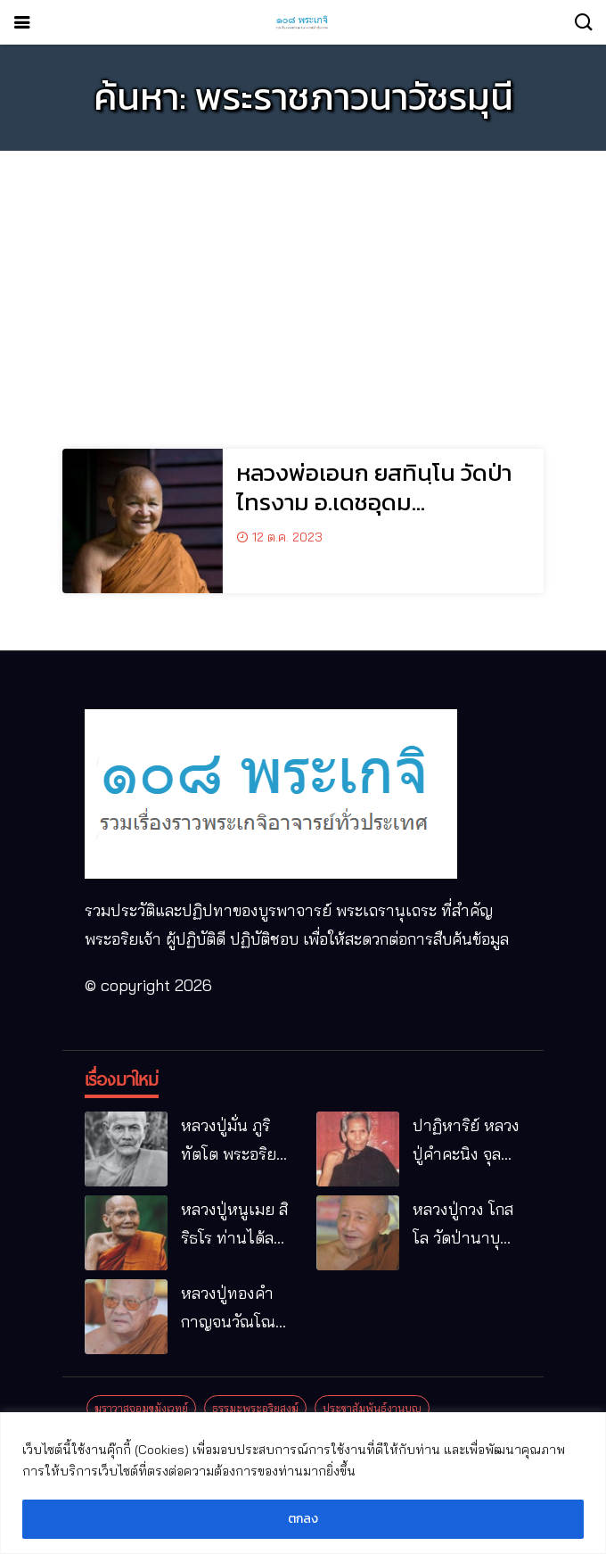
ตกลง (303, 1518)
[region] (303, 1483)
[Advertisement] (303, 289)
